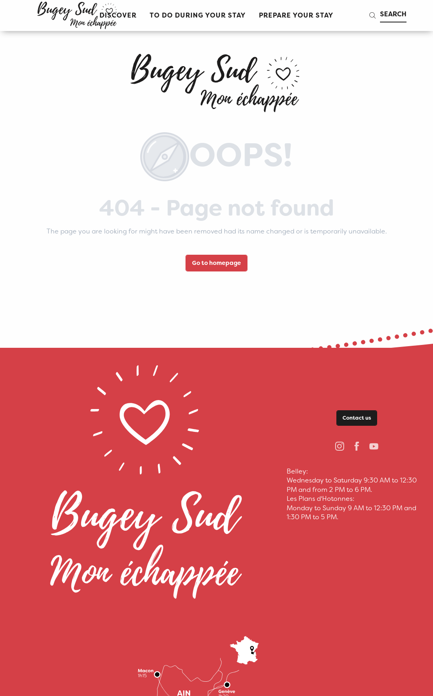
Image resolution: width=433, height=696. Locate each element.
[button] (197, 15)
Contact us (356, 417)
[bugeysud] (216, 80)
